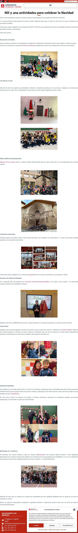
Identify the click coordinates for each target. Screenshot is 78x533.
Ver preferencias (68, 525)
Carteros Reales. (67, 329)
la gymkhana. (15, 393)
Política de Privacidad (53, 529)
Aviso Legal (63, 529)
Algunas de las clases (7, 162)
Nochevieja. (41, 454)
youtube (31, 274)
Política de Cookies (43, 529)
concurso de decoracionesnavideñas (37, 281)
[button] (74, 510)
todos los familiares (28, 45)
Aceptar (36, 525)
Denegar (52, 525)
